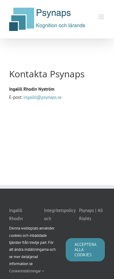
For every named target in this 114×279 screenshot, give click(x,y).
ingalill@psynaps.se (42, 97)
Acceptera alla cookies (85, 249)
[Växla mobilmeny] (101, 17)
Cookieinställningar (26, 271)
